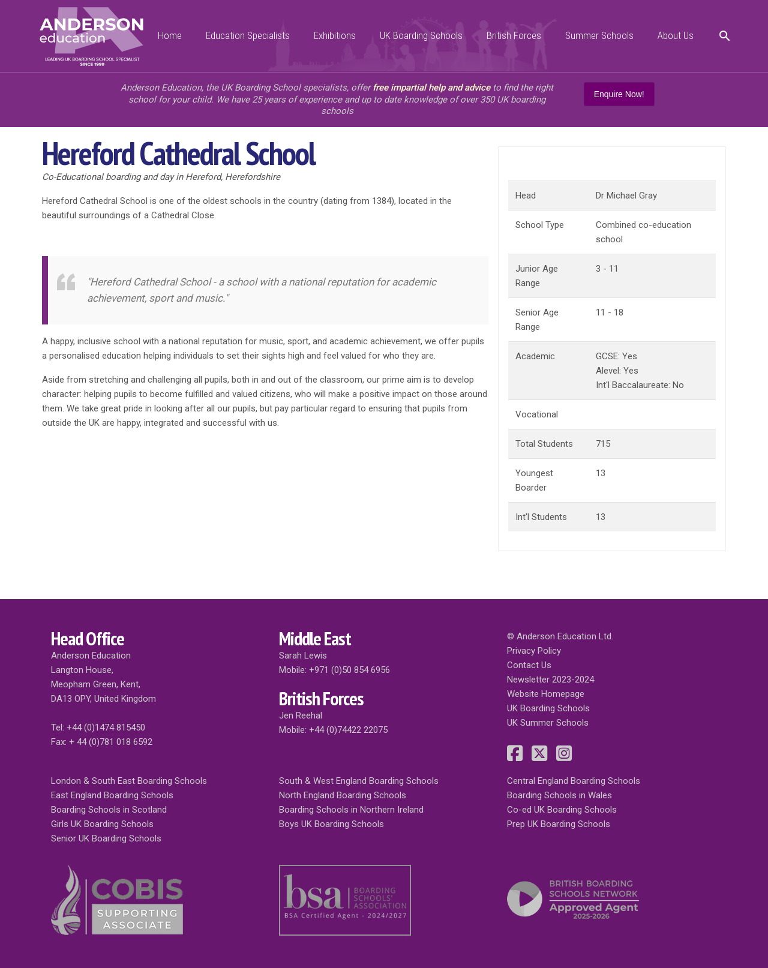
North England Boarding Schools (342, 795)
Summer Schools (599, 35)
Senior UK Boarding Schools (106, 838)
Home (170, 35)
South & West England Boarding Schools (359, 780)
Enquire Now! (619, 94)
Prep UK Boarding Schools (558, 824)
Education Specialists (248, 35)
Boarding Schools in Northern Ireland (351, 809)
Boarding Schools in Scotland (109, 809)
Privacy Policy (534, 650)
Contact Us (529, 665)
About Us (676, 35)
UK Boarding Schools (421, 35)
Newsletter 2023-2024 (550, 679)
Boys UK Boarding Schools (331, 824)
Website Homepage (545, 694)
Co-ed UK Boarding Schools (562, 809)
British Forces (514, 35)
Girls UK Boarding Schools (102, 824)
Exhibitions (335, 35)
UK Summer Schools (548, 722)
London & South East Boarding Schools (129, 780)
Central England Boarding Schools (573, 780)
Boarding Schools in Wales (559, 795)
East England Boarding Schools (112, 795)
